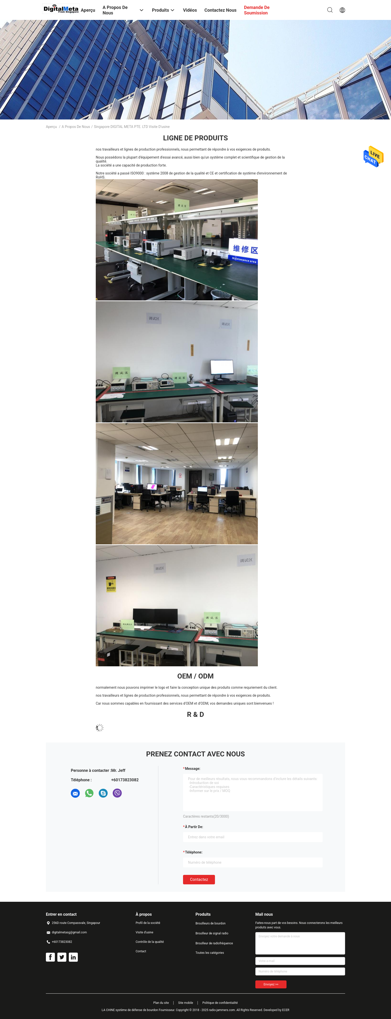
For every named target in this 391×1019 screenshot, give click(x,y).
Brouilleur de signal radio (212, 933)
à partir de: (194, 827)
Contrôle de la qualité (150, 942)
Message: (192, 769)
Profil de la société (148, 923)
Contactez (199, 879)
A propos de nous (76, 127)
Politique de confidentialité (220, 1003)
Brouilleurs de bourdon (210, 923)
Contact (141, 951)
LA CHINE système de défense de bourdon (130, 1010)
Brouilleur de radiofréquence (214, 943)
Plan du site (161, 1003)
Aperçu (51, 127)
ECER (285, 1010)
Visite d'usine (144, 932)
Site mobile (185, 1003)
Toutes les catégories (210, 953)
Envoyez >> (271, 984)
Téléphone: (193, 852)
